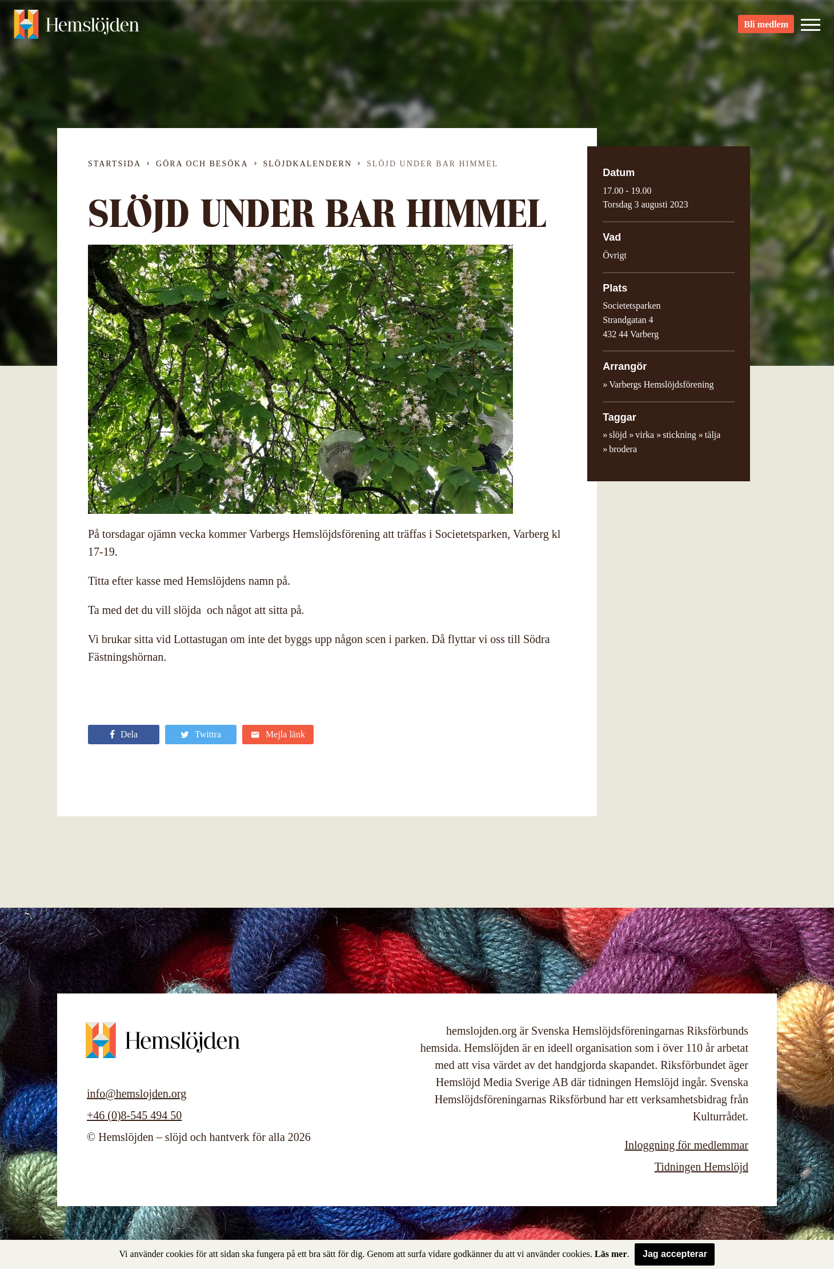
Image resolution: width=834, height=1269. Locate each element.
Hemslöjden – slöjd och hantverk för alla (76, 28)
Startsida (114, 163)
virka (644, 435)
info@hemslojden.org (136, 1093)
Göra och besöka (202, 163)
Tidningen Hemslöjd (701, 1166)
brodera (623, 449)
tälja (713, 435)
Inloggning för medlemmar (686, 1145)
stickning (679, 435)
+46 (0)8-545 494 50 (134, 1115)
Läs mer (611, 1254)
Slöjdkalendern (307, 163)
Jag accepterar (675, 1254)
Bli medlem (766, 29)
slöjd (618, 435)
